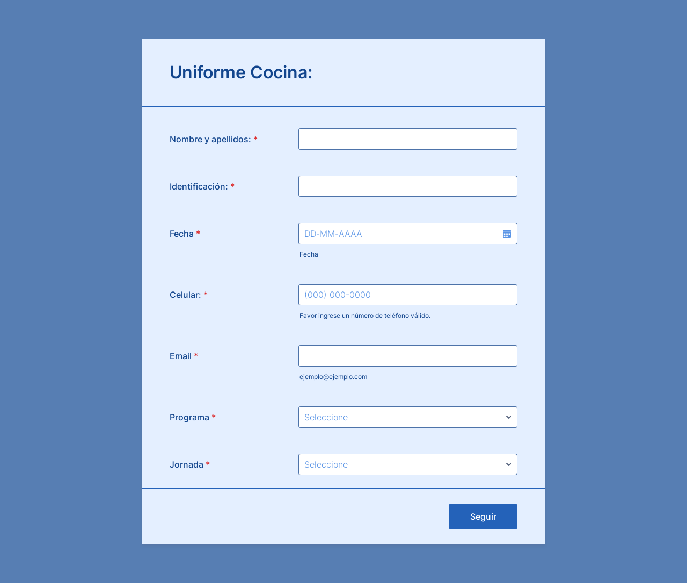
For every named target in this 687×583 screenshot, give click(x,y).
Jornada (190, 464)
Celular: (189, 294)
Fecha (308, 254)
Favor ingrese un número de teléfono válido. (364, 315)
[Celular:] (407, 294)
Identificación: (202, 186)
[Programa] (407, 417)
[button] (506, 233)
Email (184, 356)
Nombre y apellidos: (214, 139)
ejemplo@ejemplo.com (333, 377)
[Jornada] (407, 464)
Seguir (483, 516)
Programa (193, 417)
